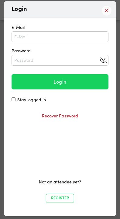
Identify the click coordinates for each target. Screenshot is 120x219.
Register (60, 197)
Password (60, 57)
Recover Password (60, 116)
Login (59, 82)
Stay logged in (31, 100)
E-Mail (60, 33)
